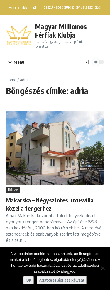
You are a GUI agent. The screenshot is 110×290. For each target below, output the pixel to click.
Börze (13, 189)
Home (11, 79)
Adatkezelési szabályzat (61, 280)
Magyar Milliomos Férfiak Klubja (61, 30)
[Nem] (103, 268)
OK (28, 280)
